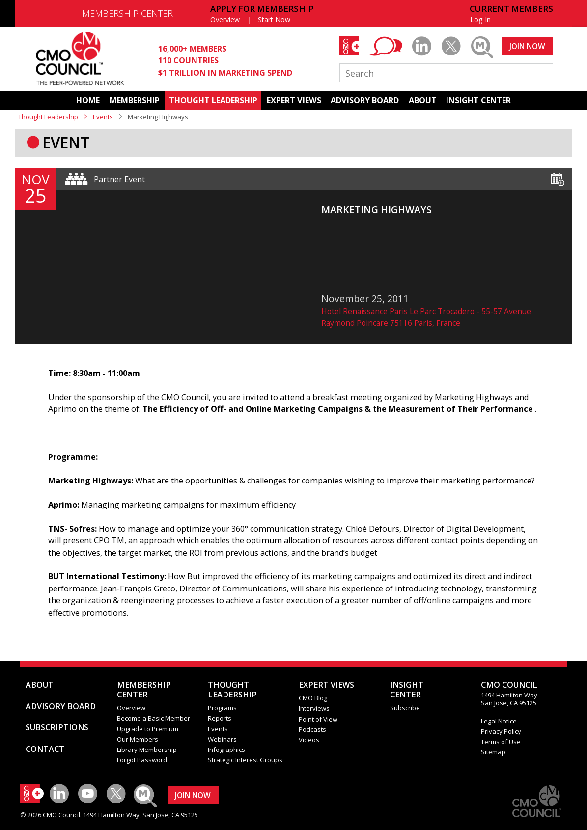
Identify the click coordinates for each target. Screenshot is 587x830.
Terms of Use (501, 741)
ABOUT (423, 100)
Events (103, 116)
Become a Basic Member (153, 718)
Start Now (274, 19)
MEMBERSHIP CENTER (127, 13)
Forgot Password (142, 759)
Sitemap (493, 752)
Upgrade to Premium (147, 728)
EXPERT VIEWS (294, 100)
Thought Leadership (48, 116)
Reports (219, 718)
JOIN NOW (527, 46)
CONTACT (45, 749)
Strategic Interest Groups (245, 759)
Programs (222, 707)
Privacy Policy (501, 731)
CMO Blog (313, 698)
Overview (225, 19)
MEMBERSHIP (135, 100)
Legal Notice (499, 721)
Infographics (226, 749)
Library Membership (147, 749)
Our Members (137, 739)
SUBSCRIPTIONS (57, 727)
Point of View (318, 719)
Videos (309, 739)
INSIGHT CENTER (478, 100)
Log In (480, 19)
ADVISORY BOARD (365, 100)
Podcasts (312, 729)
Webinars (222, 739)
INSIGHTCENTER (406, 689)
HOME (88, 100)
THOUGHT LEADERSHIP (213, 100)
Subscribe (405, 707)
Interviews (314, 708)
